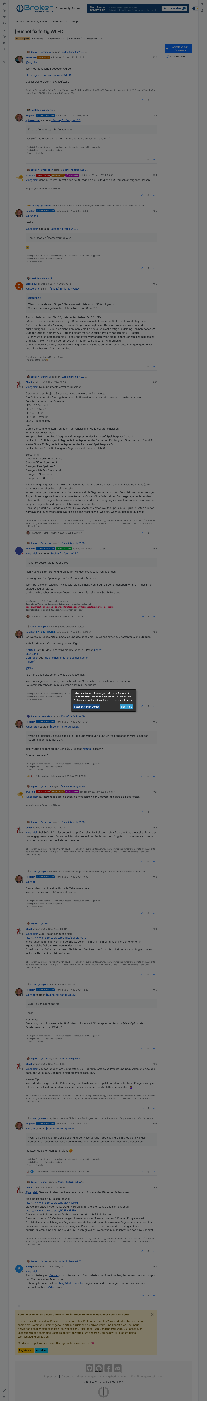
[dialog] (103, 701)
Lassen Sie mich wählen (86, 706)
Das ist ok (126, 706)
